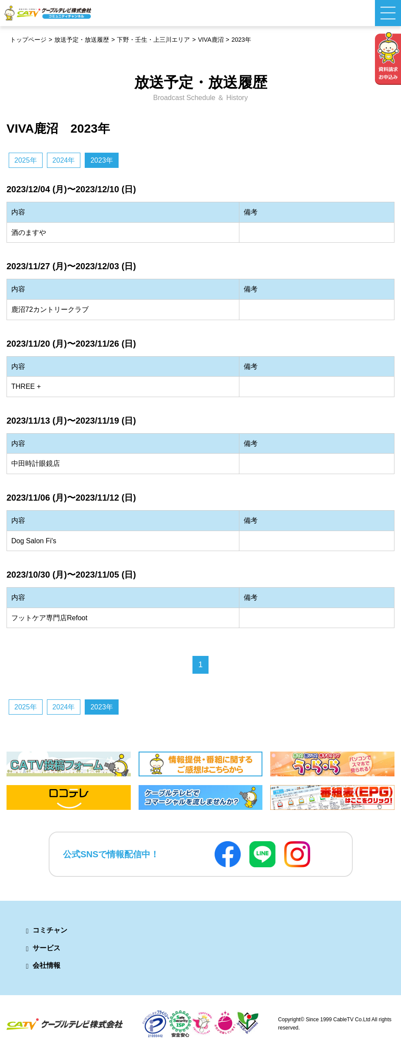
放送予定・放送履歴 (81, 39)
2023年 (101, 160)
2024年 (64, 160)
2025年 (25, 160)
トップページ (28, 39)
